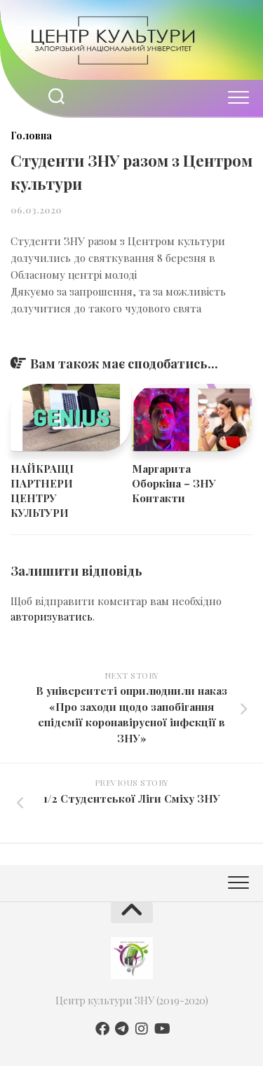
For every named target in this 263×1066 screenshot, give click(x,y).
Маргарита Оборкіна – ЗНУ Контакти (174, 483)
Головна (31, 135)
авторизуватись (52, 616)
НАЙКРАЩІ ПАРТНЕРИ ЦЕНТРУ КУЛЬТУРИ (42, 491)
